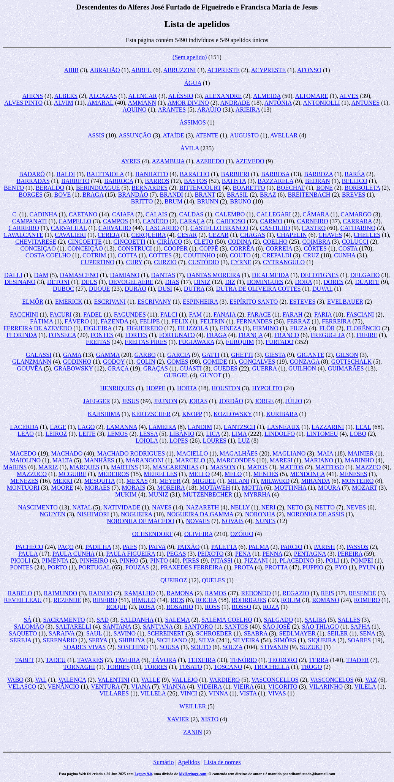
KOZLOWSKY (233, 414)
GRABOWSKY (73, 368)
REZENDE (67, 600)
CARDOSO (230, 221)
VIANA (140, 686)
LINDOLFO (279, 433)
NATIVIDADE (122, 507)
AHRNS (32, 96)
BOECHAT (291, 187)
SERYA (98, 640)
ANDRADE (235, 102)
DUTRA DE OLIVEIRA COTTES (258, 288)
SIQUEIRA (322, 640)
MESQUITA (99, 481)
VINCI (188, 693)
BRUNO (240, 201)
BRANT (205, 194)
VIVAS (277, 693)
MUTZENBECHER (208, 494)
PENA (243, 553)
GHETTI (242, 355)
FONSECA (62, 335)
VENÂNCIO (63, 686)
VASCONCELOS (331, 679)
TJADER (357, 660)
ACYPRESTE (268, 70)
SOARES (359, 640)
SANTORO (198, 626)
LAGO (86, 427)
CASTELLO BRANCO (219, 228)
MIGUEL (204, 481)
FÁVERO (77, 321)
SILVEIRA (246, 640)
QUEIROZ (173, 580)
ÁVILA (189, 148)
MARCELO (190, 460)
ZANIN (192, 732)
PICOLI (20, 560)
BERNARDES (149, 187)
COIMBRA (316, 241)
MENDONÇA (307, 474)
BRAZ (268, 194)
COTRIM (94, 255)
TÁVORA (163, 660)
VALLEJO (185, 679)
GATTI (210, 355)
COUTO (240, 255)
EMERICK (68, 301)
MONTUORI (23, 487)
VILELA (365, 686)
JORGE (264, 401)
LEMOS (117, 433)
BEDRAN (317, 181)
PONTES (21, 567)
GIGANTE (310, 355)
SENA (367, 633)
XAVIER (178, 719)
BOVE (62, 194)
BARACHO (194, 174)
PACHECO (29, 547)
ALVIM (63, 102)
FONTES (101, 335)
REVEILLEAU (23, 600)
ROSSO (242, 607)
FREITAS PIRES (146, 342)
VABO (15, 679)
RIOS (177, 600)
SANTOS (236, 626)
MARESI (281, 460)
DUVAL (322, 288)
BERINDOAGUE (98, 187)
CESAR (187, 235)
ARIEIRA (248, 109)
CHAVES (330, 235)
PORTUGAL (95, 567)
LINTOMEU (322, 433)
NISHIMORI (93, 514)
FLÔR (327, 328)
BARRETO (75, 181)
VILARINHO (326, 686)
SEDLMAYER (297, 633)
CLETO (203, 241)
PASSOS (357, 547)
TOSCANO (228, 667)
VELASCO (22, 686)
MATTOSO (329, 467)
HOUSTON (226, 388)
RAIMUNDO (60, 593)
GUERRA (264, 368)
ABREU (141, 70)
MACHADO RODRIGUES (131, 453)
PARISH (324, 547)
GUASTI (190, 368)
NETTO (325, 507)
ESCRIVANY (154, 301)
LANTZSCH (240, 427)
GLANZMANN (31, 361)
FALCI (168, 314)
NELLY (240, 507)
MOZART (364, 487)
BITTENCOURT (200, 187)
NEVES (356, 507)
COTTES (160, 255)
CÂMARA (315, 214)
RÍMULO (144, 600)
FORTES (136, 335)
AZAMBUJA (168, 161)
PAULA (28, 553)
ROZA (271, 607)
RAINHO (100, 593)
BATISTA (234, 181)
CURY (134, 262)
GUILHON (302, 368)
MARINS (15, 467)
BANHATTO (151, 174)
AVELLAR (284, 135)
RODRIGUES (248, 600)
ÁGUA (192, 83)
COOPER (176, 248)
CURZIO (165, 262)
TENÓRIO (243, 660)
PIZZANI (256, 560)
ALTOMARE (311, 96)
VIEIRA (243, 686)
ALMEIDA (267, 96)
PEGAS (176, 553)
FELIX (179, 321)
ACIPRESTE (223, 70)
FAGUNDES (130, 314)
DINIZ (202, 282)
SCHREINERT (165, 633)
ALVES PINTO (23, 102)
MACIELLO (192, 453)
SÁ (27, 619)
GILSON (347, 355)
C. (15, 214)
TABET (24, 660)
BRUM (173, 201)
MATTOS (291, 467)
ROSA (147, 607)
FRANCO (286, 335)
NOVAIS (233, 521)
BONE (324, 187)
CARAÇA (192, 221)
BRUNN (207, 201)
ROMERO (367, 600)
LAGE (58, 427)
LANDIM (200, 427)
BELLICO (354, 181)
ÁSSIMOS (192, 122)
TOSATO (190, 667)
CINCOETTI (129, 241)
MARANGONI (145, 460)
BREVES (353, 194)
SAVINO (125, 633)
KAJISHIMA (104, 414)
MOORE (62, 487)
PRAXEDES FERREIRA (192, 567)
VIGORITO (282, 686)
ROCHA (206, 600)
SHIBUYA (132, 640)
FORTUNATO (177, 335)
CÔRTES (315, 248)
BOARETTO (249, 187)
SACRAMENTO (64, 619)
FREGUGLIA (328, 335)
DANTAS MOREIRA (214, 275)
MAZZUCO (32, 474)
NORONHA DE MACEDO (140, 521)
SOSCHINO (132, 647)
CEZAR (218, 235)
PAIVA (157, 547)
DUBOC (63, 288)
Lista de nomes (222, 762)
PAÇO (66, 547)
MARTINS (124, 467)
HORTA (187, 388)
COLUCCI (355, 241)
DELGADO (365, 275)
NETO (295, 507)
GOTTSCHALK (351, 361)
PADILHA (98, 547)
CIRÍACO (169, 241)
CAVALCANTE (23, 235)
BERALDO (50, 187)
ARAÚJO (209, 109)
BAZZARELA (275, 181)
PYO (341, 567)
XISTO (209, 719)
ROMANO (325, 600)
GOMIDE (215, 361)
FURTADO (279, 342)
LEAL (363, 427)
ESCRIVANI (110, 301)
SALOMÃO (29, 626)
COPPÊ (208, 248)
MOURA (329, 487)
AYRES (131, 161)
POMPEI (362, 560)
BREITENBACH (309, 194)
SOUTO (201, 647)
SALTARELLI (73, 626)
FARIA (323, 314)
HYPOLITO (267, 388)
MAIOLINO (25, 460)
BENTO (14, 187)
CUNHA (344, 255)
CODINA (239, 241)
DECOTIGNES (320, 275)
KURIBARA (282, 414)
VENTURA (105, 686)
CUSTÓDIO (203, 262)
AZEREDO (210, 161)
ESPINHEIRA (200, 301)
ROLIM (291, 600)
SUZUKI (311, 647)
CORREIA (279, 248)
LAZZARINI (328, 427)
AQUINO (134, 109)
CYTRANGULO (284, 262)
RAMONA (179, 593)
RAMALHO (139, 593)
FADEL (92, 314)
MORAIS (133, 487)
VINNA (218, 693)
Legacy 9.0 (143, 774)
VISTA (247, 693)
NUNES (265, 521)
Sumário (163, 762)
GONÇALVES (257, 361)
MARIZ (48, 467)
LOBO (358, 433)
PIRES (191, 560)
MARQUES (84, 467)
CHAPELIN (292, 235)
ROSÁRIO (179, 607)
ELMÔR (32, 301)
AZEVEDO (250, 161)
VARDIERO (224, 679)
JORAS (198, 401)
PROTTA (276, 567)
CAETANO (83, 214)
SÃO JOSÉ (276, 626)
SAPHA (360, 626)
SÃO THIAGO (320, 626)
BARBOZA (318, 174)
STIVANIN (274, 647)
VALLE (150, 679)
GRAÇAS (155, 368)
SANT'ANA (157, 626)
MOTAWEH (214, 487)
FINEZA (230, 328)
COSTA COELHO (48, 255)
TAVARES (90, 660)
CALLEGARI (273, 214)
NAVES (161, 507)
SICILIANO (172, 640)
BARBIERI (235, 174)
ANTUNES (365, 102)
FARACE (259, 314)
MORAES (97, 487)
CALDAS (191, 214)
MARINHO (359, 460)
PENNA (272, 553)
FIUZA (298, 328)
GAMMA (108, 355)
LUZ (244, 440)
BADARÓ (32, 174)
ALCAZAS (103, 96)
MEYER (169, 481)
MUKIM (126, 494)
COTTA (127, 255)
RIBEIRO (105, 600)
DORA (303, 282)
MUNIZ (158, 494)
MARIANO (318, 460)
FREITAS (98, 342)
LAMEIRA (162, 427)
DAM (41, 275)
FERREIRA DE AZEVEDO (37, 328)
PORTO (57, 567)
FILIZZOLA (192, 328)
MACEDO (23, 453)
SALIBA (315, 619)
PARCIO (291, 547)
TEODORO (282, 660)
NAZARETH (202, 507)
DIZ (230, 282)
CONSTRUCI (134, 248)
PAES (130, 547)
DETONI (58, 282)
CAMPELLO (75, 221)
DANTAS (163, 275)
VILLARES (114, 693)
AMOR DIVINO (188, 102)
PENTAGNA (310, 553)
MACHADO (67, 453)
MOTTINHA (290, 487)
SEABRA (255, 633)
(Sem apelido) (189, 57)
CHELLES (367, 235)
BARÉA (355, 174)
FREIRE (366, 335)
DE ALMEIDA (270, 275)
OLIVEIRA (198, 534)
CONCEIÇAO (37, 248)
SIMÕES (285, 640)
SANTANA (117, 626)
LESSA (148, 433)
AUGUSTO (244, 135)
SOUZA (232, 647)
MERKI (63, 481)
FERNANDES (254, 321)
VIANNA (173, 686)
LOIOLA (147, 440)
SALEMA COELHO (226, 619)
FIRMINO (265, 328)
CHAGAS (252, 235)
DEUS (89, 282)
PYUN (367, 567)
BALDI (65, 174)
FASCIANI (360, 314)
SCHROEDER (214, 633)
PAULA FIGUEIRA (130, 553)
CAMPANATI (29, 221)
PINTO (159, 560)
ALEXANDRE (223, 96)
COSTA (348, 248)
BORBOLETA (362, 187)
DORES (333, 282)
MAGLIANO (288, 453)
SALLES (349, 619)
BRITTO (142, 201)
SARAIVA (61, 633)
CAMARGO (356, 214)
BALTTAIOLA (105, 174)
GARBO (145, 355)
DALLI (13, 275)
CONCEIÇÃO (85, 248)
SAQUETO (23, 633)
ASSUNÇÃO (135, 135)
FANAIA (225, 314)
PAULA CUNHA (73, 553)
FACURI (61, 314)
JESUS (130, 401)
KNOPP (192, 414)
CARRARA (357, 221)
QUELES (213, 580)
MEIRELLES (160, 474)
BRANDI (171, 194)
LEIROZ (56, 433)
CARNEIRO (312, 221)
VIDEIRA (209, 686)
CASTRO (314, 228)
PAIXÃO (188, 547)
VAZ (371, 679)
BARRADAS (32, 181)
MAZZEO (368, 467)
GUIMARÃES (346, 368)
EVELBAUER (345, 301)
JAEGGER (96, 401)
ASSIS (96, 135)
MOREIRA (171, 487)
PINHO (129, 560)
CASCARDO (162, 228)
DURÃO (135, 288)
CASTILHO (275, 228)
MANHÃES (99, 460)
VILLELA (153, 693)
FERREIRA (336, 321)
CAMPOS (115, 221)
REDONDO (256, 593)
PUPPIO (312, 567)
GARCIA (178, 355)
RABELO (20, 593)
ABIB (71, 70)
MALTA (62, 460)
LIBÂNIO (182, 433)
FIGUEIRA (98, 328)
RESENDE (362, 593)
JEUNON (165, 401)
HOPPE (156, 388)
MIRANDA (315, 481)
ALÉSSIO (180, 96)
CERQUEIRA (148, 235)
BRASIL (237, 194)
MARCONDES (236, 460)
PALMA (258, 547)
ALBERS (66, 96)
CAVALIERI (70, 235)
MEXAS (137, 481)
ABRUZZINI (179, 70)
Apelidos (189, 762)
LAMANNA (121, 427)
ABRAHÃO (105, 70)
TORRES (118, 667)
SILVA (207, 640)
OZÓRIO (241, 534)
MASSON (223, 467)
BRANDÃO (133, 194)
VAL (40, 679)
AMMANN (142, 102)
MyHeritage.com (192, 774)
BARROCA (118, 181)
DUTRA (194, 288)
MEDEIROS (113, 474)
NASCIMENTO (38, 507)
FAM (195, 314)
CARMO (271, 221)
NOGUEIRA (136, 514)
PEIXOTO (210, 553)
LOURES (214, 440)
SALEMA (177, 619)
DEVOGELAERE (131, 282)
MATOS (257, 467)
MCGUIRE (73, 474)
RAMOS (215, 593)
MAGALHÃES (239, 453)
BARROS (157, 181)
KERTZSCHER (151, 414)
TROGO (311, 667)
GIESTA (275, 355)
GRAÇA (118, 368)
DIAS (172, 282)
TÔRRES (155, 667)
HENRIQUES (117, 388)
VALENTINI (114, 679)
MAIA (325, 453)
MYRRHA (257, 494)
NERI (268, 507)
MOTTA (252, 487)
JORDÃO (231, 401)
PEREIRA (349, 553)
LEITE (87, 433)
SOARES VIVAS (84, 647)
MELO (233, 474)
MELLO (199, 474)
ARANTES (172, 109)
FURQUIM (240, 342)
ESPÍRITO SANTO (253, 301)
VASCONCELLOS (275, 679)
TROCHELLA (272, 667)
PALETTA (224, 547)
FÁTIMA (41, 321)
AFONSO (309, 70)
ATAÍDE (173, 135)
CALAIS (157, 214)
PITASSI (222, 560)
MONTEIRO (357, 481)
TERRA (319, 660)
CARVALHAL (69, 228)
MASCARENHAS (176, 467)
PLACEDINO (297, 560)
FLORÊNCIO (364, 328)
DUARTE (367, 282)
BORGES (31, 194)
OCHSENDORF (152, 534)
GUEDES (225, 368)
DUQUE (99, 288)
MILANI (238, 481)
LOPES (178, 440)
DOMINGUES (265, 282)
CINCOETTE (85, 241)
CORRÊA (242, 248)
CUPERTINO (97, 262)
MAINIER (360, 453)
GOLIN (145, 361)
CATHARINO (357, 228)
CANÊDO (155, 221)
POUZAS (137, 567)
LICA (213, 433)
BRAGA (92, 194)
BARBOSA (275, 174)
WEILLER (192, 706)
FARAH (292, 314)
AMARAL (100, 102)
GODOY (114, 361)
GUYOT (211, 375)
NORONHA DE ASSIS (315, 514)
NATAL (82, 507)
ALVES (348, 96)
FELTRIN (212, 321)
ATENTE (207, 135)
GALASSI (39, 355)
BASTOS (195, 181)
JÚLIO (293, 401)
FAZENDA (114, 321)
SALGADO (278, 619)
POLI (332, 560)
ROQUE (116, 607)
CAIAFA (123, 214)
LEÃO (25, 433)
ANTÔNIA (278, 102)
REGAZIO (296, 593)
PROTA (243, 567)
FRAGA (216, 335)
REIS (327, 593)
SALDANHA (136, 619)
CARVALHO (114, 228)
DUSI (165, 288)
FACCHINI (24, 314)
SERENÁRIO (60, 640)
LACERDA (24, 427)
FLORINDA (21, 335)
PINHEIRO (94, 560)
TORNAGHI (79, 667)
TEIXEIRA (202, 660)
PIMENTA (55, 560)
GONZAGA (305, 361)
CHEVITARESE (35, 241)
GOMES (177, 361)
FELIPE (150, 321)
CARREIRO (23, 228)
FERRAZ (298, 321)
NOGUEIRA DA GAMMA (200, 514)
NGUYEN (53, 514)
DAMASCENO (79, 275)
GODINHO (77, 361)
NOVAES (198, 521)
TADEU (56, 660)
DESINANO (20, 282)
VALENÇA (72, 679)
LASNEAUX (283, 427)
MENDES (265, 474)
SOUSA (169, 647)
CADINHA (43, 214)
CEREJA (109, 235)
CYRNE (241, 262)
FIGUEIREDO (144, 328)
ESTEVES (302, 301)
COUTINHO (199, 255)
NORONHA (260, 514)
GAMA (72, 355)
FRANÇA (250, 335)
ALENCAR (142, 96)
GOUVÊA (30, 368)
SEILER (338, 633)
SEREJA (20, 640)
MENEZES (24, 481)
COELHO (275, 241)
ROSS (212, 607)
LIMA (239, 433)
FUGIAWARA (196, 342)
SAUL (94, 633)
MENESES (353, 474)
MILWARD (275, 481)
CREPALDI (276, 255)
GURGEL (176, 375)
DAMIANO (124, 275)
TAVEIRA (127, 660)
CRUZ (311, 255)
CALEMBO (230, 214)
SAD (103, 619)
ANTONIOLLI (321, 102)
